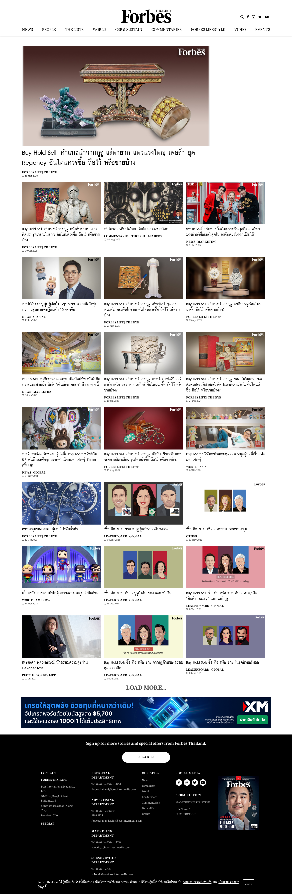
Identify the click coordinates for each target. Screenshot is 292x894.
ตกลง (248, 884)
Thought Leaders (146, 236)
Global (39, 316)
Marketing (207, 241)
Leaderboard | (116, 536)
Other (191, 536)
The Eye (50, 172)
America (42, 600)
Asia (203, 467)
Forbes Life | (32, 172)
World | (192, 467)
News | (191, 241)
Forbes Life (46, 675)
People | (28, 675)
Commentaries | (117, 236)
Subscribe (146, 757)
